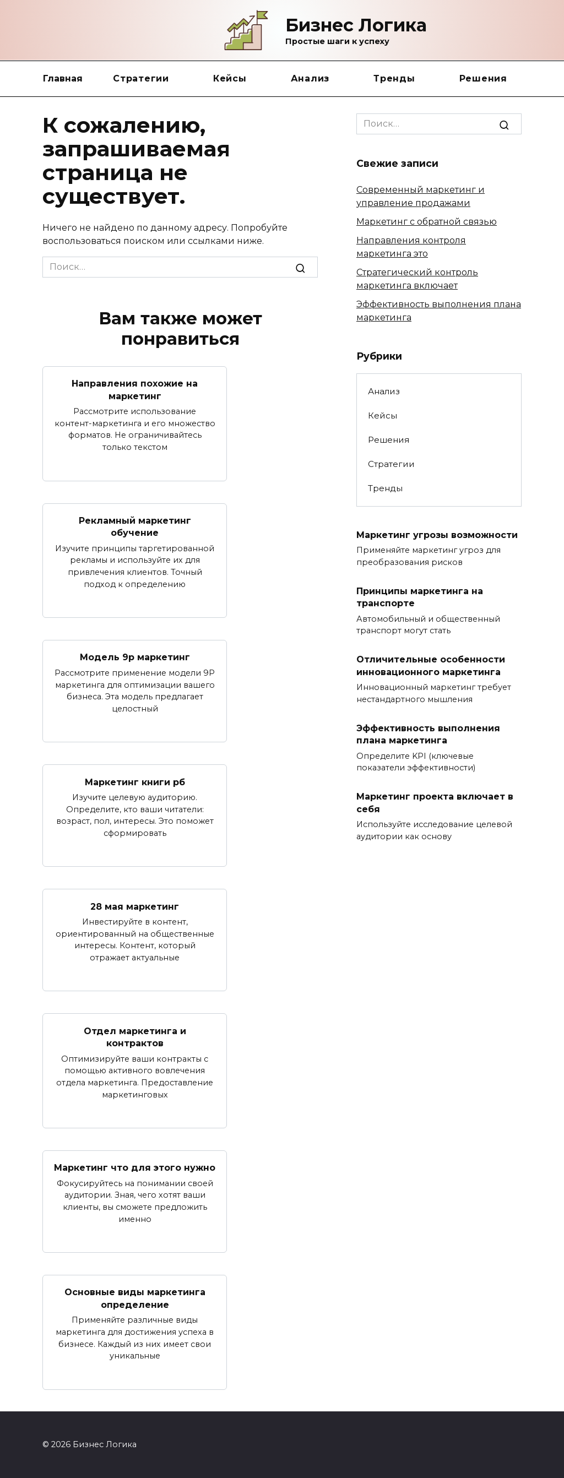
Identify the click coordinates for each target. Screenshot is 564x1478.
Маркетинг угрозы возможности (437, 534)
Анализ (310, 78)
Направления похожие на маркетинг (135, 389)
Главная (63, 78)
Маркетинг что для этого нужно (134, 1167)
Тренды (394, 78)
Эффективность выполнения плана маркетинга (428, 733)
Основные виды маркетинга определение (134, 1297)
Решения (483, 78)
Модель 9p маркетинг (135, 657)
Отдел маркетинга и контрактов (135, 1036)
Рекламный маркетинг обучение (135, 526)
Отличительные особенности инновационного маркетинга (430, 665)
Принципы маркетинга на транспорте (419, 596)
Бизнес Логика (356, 25)
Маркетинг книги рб (135, 781)
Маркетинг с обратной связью (426, 221)
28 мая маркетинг (134, 906)
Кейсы (230, 78)
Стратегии (141, 78)
